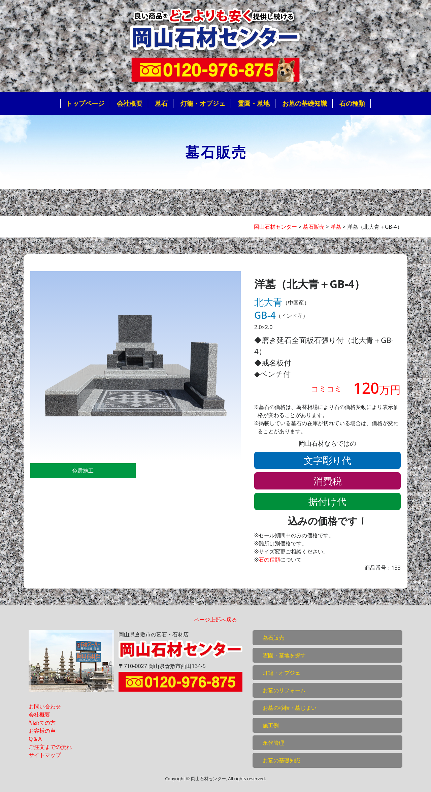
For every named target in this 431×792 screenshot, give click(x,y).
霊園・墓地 (254, 103)
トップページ (85, 103)
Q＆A (35, 738)
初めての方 (42, 722)
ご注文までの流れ (50, 747)
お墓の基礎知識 (304, 103)
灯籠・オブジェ (202, 103)
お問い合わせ (45, 706)
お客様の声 (42, 730)
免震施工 (83, 470)
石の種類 (352, 103)
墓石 (161, 103)
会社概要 (129, 103)
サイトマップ (45, 755)
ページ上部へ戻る (215, 619)
